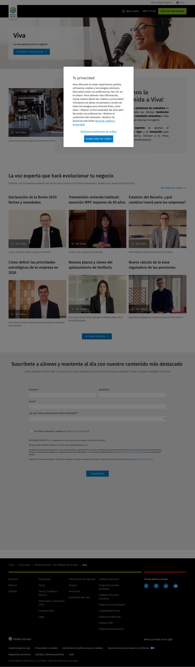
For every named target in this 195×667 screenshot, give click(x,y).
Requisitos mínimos (19, 654)
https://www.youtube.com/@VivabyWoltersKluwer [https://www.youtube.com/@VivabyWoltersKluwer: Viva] (32, 52)
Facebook (146, 586)
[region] (99, 107)
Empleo (73, 585)
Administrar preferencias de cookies (83, 648)
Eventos (13, 591)
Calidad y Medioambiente (49, 654)
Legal (41, 616)
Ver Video (141, 309)
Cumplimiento (46, 610)
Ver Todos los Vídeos (172, 187)
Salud (42, 585)
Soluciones (25, 564)
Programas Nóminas (110, 616)
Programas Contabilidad (112, 604)
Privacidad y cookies (46, 648)
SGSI (71, 654)
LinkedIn (165, 586)
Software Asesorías (109, 579)
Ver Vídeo (21, 243)
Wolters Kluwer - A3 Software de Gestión (56, 564)
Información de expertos (82, 579)
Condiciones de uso (19, 648)
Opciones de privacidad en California (128, 648)
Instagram (156, 586)
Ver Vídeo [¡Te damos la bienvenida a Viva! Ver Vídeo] (21, 132)
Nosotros (13, 579)
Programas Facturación (111, 629)
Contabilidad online (109, 610)
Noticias (13, 585)
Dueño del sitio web (79, 597)
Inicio (11, 564)
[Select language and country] (181, 2)
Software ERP (106, 622)
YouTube (175, 586)
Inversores (74, 591)
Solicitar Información (172, 11)
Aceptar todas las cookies (99, 139)
